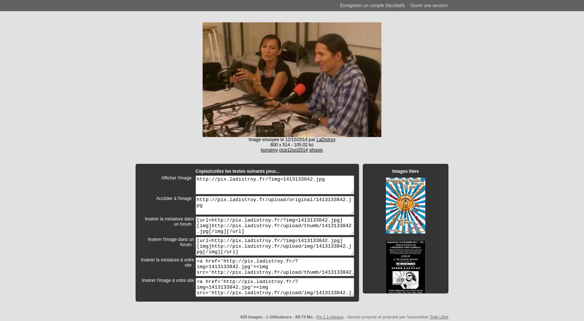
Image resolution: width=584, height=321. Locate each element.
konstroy (269, 150)
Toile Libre (439, 317)
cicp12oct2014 (293, 150)
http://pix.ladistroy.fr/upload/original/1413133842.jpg (275, 205)
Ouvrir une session (429, 5)
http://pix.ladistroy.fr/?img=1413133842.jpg (275, 184)
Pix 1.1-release (329, 317)
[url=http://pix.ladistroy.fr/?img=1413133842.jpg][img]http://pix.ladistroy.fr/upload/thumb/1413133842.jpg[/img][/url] (275, 225)
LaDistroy (326, 139)
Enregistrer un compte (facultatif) (372, 5)
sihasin (316, 150)
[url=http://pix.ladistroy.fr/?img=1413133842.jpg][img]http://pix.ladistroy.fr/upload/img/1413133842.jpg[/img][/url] (275, 246)
